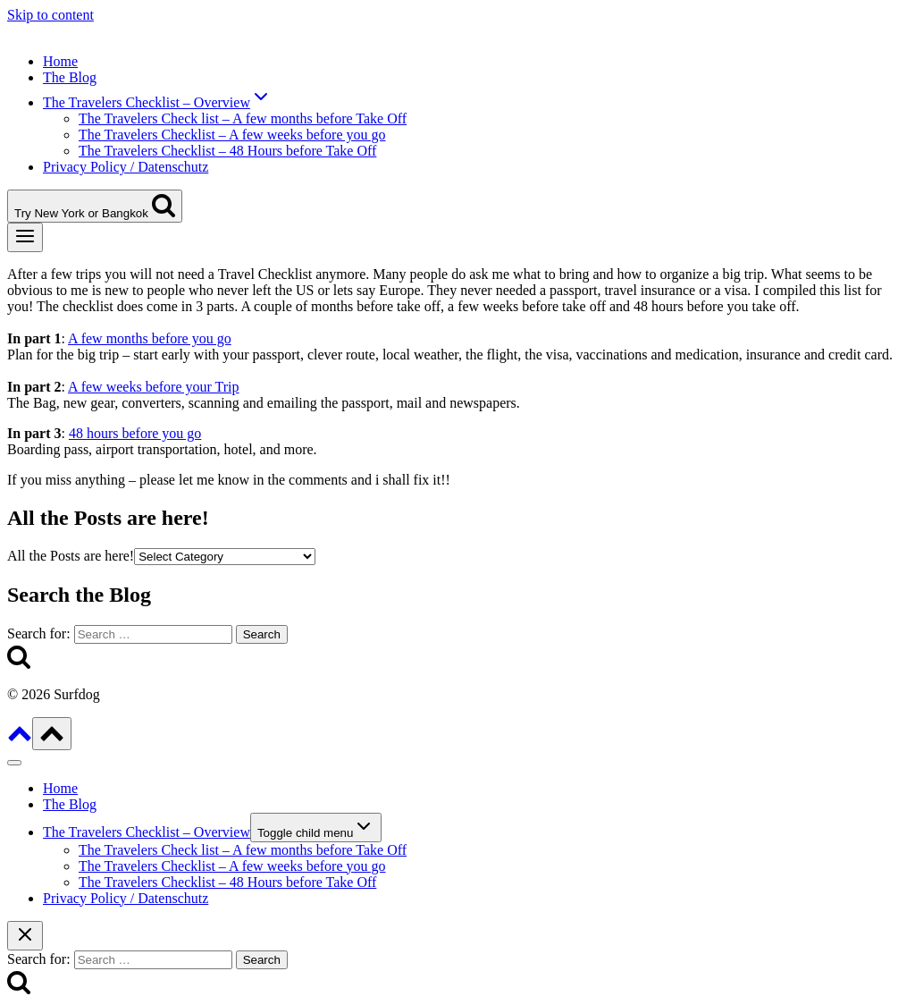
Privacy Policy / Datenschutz (125, 166)
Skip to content (50, 14)
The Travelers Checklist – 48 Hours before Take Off (227, 150)
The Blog (70, 77)
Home (60, 61)
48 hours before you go (135, 433)
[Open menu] (25, 237)
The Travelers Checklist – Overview (146, 832)
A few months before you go (149, 338)
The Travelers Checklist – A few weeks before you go (232, 134)
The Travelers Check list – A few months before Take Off (243, 118)
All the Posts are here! (70, 555)
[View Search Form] (94, 206)
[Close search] (25, 935)
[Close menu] (14, 762)
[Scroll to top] (19, 739)
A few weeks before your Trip (153, 386)
